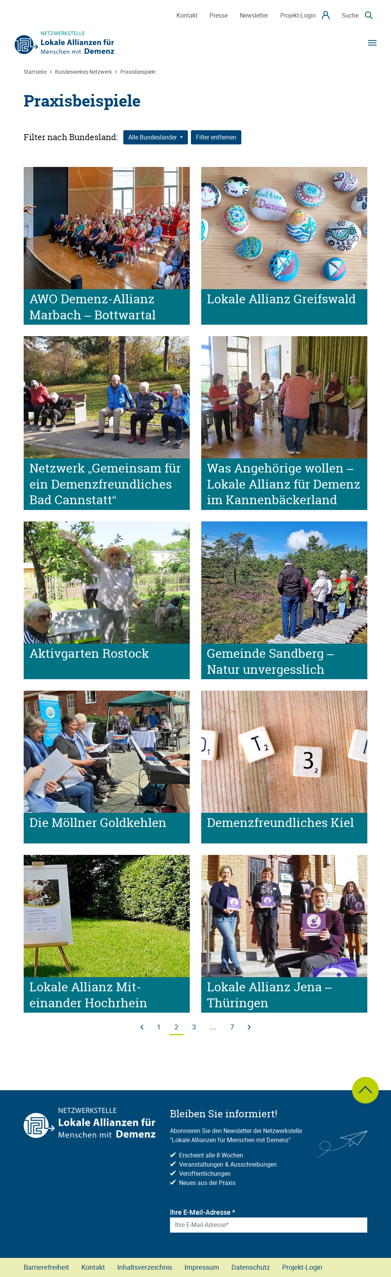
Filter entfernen (216, 137)
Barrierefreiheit (46, 1267)
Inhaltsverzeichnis (144, 1267)
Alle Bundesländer (153, 137)
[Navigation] (372, 42)
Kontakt (93, 1267)
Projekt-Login (302, 1267)
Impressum (201, 1267)
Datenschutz (250, 1267)
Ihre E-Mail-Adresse (202, 1212)
